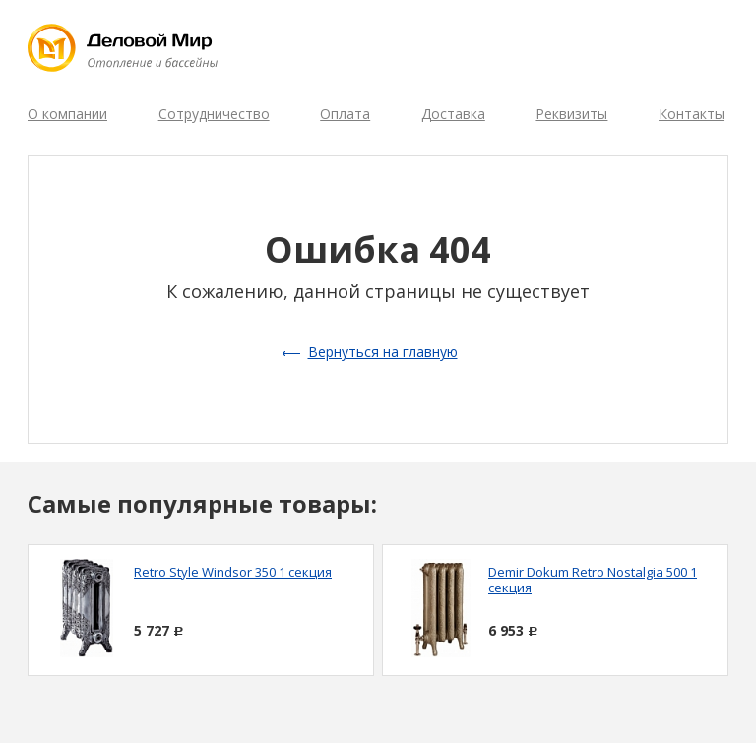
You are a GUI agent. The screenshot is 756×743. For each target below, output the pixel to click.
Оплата (345, 113)
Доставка (453, 113)
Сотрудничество (214, 113)
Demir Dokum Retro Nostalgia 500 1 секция (592, 579)
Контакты (691, 113)
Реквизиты (571, 113)
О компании (67, 113)
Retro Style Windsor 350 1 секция (233, 572)
